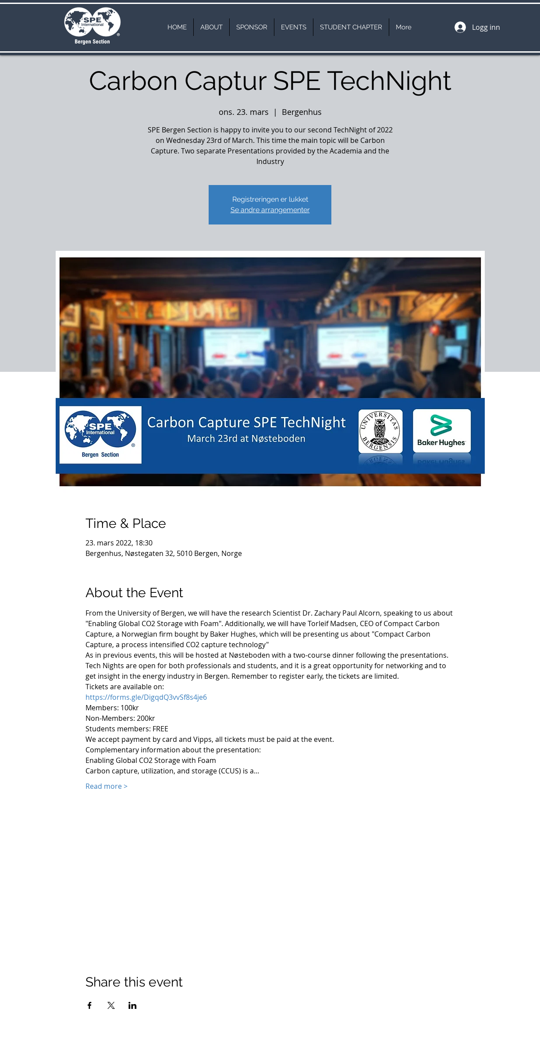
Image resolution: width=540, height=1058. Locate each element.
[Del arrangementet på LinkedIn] (132, 1005)
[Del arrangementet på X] (111, 1005)
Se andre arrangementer (270, 210)
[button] (211, 27)
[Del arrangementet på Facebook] (89, 1005)
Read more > (106, 786)
